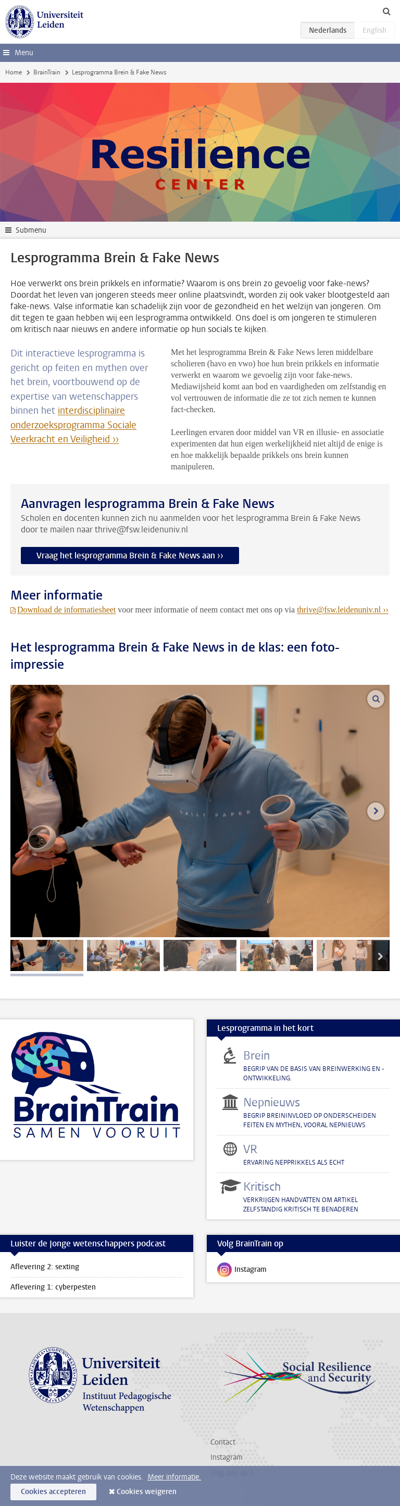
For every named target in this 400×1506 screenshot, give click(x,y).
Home (13, 72)
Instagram (242, 1272)
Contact (222, 1442)
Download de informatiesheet (66, 609)
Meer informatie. (174, 1477)
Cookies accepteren (53, 1492)
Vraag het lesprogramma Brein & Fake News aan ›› (129, 555)
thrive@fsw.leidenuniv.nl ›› (343, 609)
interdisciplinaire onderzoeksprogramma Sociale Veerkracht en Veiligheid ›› (73, 424)
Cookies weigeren (147, 1492)
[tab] (46, 955)
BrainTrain (46, 72)
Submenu (31, 230)
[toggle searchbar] (386, 11)
